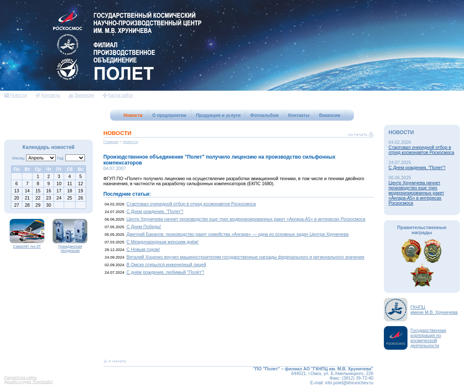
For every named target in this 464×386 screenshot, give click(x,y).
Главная (111, 142)
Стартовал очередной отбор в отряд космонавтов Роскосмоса (191, 203)
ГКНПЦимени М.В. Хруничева (434, 310)
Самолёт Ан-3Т (27, 244)
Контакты (47, 95)
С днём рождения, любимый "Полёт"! (166, 272)
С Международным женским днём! (163, 241)
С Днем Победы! (144, 226)
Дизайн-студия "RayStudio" (28, 382)
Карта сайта (118, 95)
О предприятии (169, 115)
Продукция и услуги (218, 115)
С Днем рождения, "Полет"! (155, 211)
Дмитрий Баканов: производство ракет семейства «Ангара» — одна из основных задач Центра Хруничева (238, 234)
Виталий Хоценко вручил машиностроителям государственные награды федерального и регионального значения (245, 256)
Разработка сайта (20, 377)
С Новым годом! (143, 249)
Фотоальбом (264, 115)
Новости (15, 95)
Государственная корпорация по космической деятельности (428, 338)
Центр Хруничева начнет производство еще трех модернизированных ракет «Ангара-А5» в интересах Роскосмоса (246, 218)
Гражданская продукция (70, 247)
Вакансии (81, 95)
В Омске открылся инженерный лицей (166, 264)
